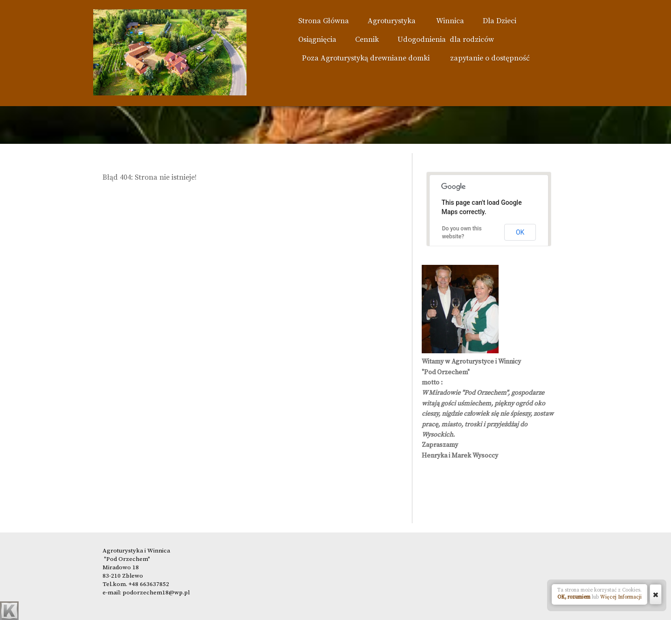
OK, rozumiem (573, 597)
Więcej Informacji (621, 597)
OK (520, 232)
